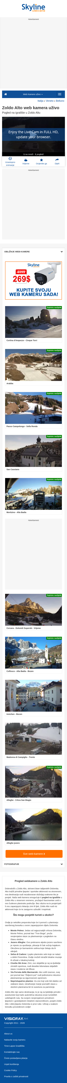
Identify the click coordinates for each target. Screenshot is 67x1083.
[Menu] (60, 94)
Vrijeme (25, 161)
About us (8, 1033)
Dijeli (57, 161)
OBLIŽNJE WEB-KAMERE (33, 251)
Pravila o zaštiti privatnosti (16, 1076)
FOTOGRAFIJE (33, 864)
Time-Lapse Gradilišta (14, 1046)
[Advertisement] (33, 54)
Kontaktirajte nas (12, 1052)
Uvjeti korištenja (11, 1064)
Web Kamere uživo (33, 94)
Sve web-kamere (34, 853)
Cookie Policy (10, 1070)
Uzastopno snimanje (10, 161)
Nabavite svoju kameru (14, 1040)
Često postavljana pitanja (15, 1058)
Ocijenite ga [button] (41, 161)
